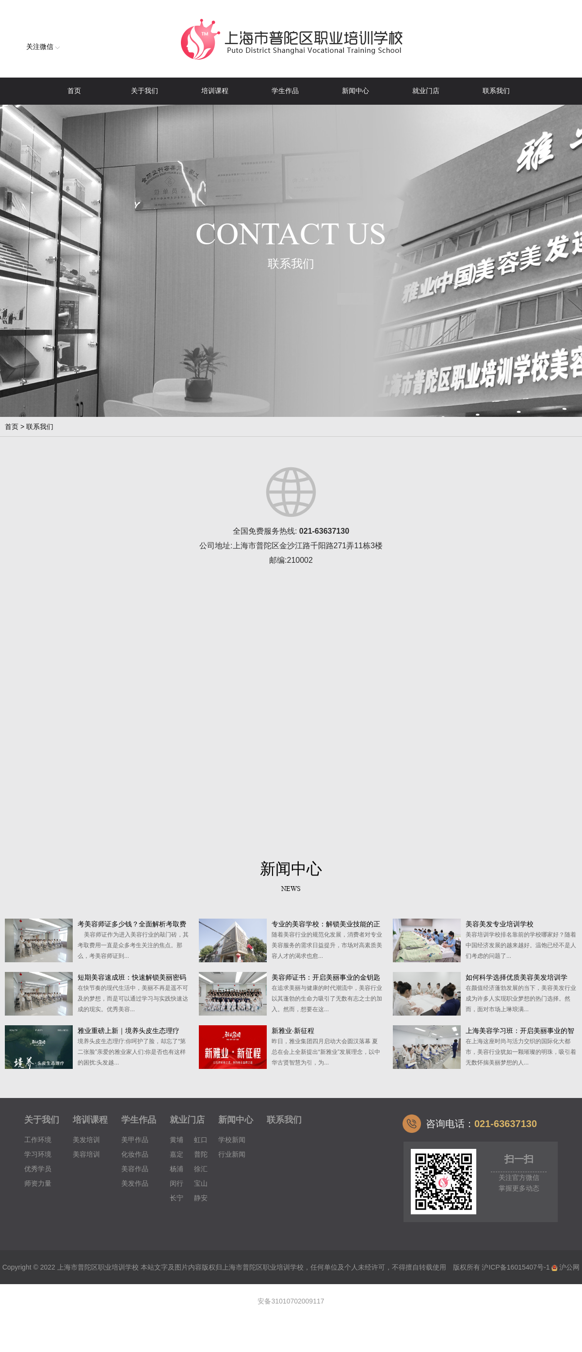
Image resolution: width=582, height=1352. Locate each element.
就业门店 (425, 91)
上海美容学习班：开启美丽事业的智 (520, 1030)
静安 (201, 1198)
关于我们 (144, 91)
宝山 (201, 1183)
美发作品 (134, 1183)
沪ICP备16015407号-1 (516, 1267)
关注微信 (43, 46)
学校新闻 (231, 1140)
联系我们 (496, 91)
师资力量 (37, 1183)
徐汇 (201, 1169)
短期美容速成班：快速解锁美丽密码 (132, 977)
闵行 (176, 1183)
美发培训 (86, 1140)
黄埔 (176, 1140)
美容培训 (86, 1154)
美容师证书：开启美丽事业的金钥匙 (326, 977)
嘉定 (176, 1154)
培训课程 (214, 91)
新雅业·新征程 (293, 1030)
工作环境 (37, 1140)
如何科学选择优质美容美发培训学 (516, 977)
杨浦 (176, 1169)
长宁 (176, 1198)
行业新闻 (231, 1154)
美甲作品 (134, 1140)
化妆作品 (134, 1154)
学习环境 (37, 1154)
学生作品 (285, 91)
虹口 (201, 1140)
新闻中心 (355, 91)
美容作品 (134, 1169)
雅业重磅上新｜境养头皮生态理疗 (128, 1030)
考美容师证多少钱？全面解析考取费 (132, 924)
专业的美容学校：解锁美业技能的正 (326, 924)
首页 (74, 91)
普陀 (201, 1154)
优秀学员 (37, 1169)
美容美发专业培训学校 (500, 924)
